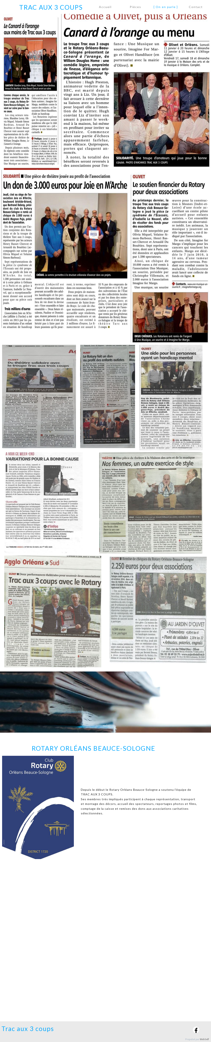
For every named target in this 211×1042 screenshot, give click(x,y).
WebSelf (204, 1039)
